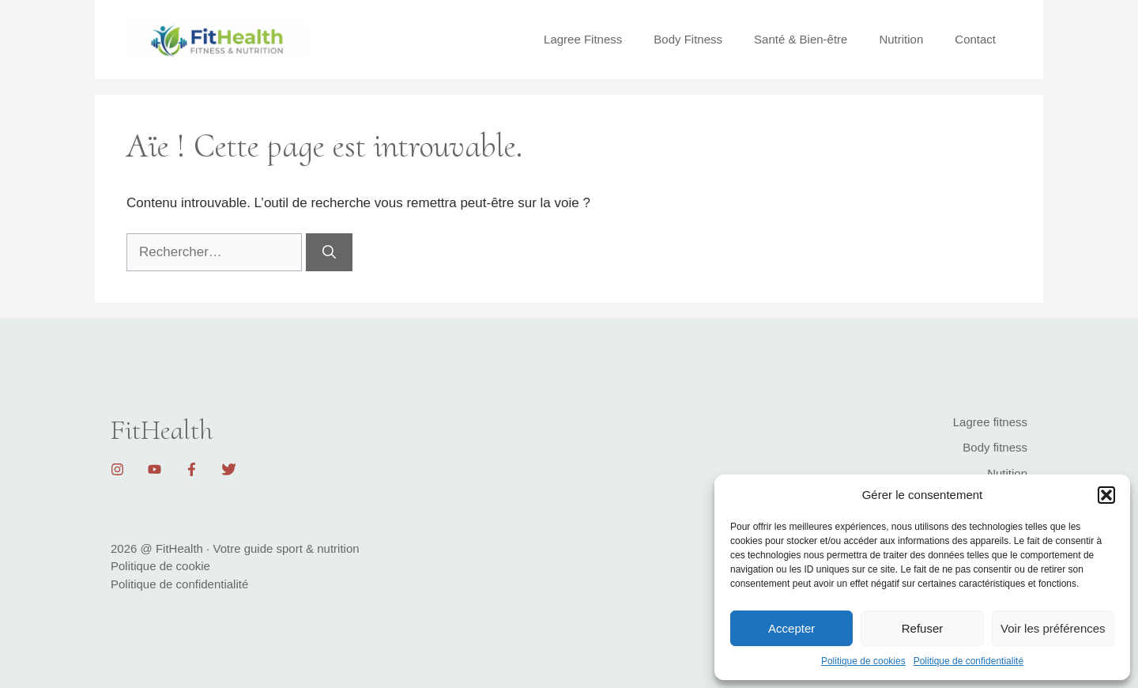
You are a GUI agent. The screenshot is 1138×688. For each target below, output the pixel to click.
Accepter (791, 628)
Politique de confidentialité (968, 661)
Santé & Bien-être (800, 39)
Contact (975, 39)
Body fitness (995, 447)
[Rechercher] (329, 252)
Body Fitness (688, 39)
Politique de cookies (863, 661)
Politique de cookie (160, 566)
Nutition (1007, 473)
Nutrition (901, 39)
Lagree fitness (990, 422)
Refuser (923, 628)
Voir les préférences (1053, 628)
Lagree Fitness (583, 39)
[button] (1106, 495)
